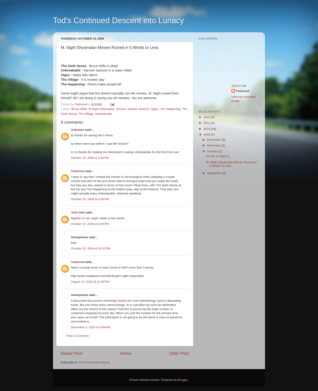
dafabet (122, 300)
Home (125, 353)
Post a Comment (77, 335)
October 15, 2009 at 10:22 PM (90, 248)
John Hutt (78, 212)
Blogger (183, 379)
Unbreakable (103, 113)
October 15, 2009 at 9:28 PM (90, 224)
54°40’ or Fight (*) (217, 156)
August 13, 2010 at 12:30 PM (90, 281)
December (214, 139)
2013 (207, 117)
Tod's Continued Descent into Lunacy (118, 20)
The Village (85, 113)
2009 (207, 134)
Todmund (77, 171)
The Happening (170, 109)
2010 (207, 128)
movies (121, 109)
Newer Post (71, 353)
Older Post (179, 353)
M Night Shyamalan (102, 109)
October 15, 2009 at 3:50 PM (90, 157)
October (212, 151)
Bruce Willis (79, 109)
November (214, 145)
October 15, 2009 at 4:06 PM (90, 199)
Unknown (77, 129)
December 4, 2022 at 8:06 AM (90, 327)
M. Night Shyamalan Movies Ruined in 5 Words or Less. (231, 164)
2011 (207, 123)
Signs (155, 109)
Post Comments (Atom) (94, 362)
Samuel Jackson (138, 109)
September (214, 173)
